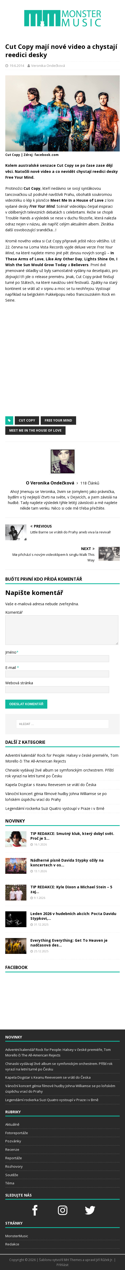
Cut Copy (27, 420)
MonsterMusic (16, 1236)
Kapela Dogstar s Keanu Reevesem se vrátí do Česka (50, 784)
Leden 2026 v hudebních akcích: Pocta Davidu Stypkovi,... (73, 916)
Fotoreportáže (16, 1132)
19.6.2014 (17, 65)
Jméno (10, 652)
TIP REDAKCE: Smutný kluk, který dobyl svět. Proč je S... (72, 836)
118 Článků (89, 483)
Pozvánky (13, 1141)
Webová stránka (19, 682)
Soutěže (11, 1174)
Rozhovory (14, 1166)
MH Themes (73, 1260)
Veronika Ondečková (48, 65)
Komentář (14, 612)
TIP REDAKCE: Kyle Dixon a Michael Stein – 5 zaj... (71, 889)
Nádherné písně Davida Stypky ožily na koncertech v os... (67, 862)
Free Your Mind (58, 420)
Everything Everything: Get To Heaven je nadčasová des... (69, 943)
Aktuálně (12, 1124)
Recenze (12, 1149)
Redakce (12, 1244)
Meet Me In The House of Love (35, 430)
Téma (9, 1183)
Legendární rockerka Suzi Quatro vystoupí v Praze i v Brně (54, 808)
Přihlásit (62, 1265)
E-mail (11, 667)
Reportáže (13, 1158)
